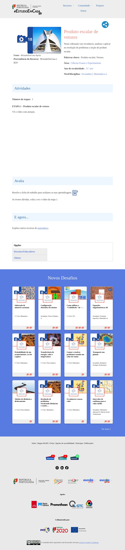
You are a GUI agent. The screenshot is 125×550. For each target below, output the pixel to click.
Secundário (87, 74)
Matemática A (100, 74)
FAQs (52, 443)
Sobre (34, 443)
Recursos (67, 5)
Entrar (83, 11)
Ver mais (105, 429)
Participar (79, 443)
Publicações (88, 443)
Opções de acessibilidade (64, 443)
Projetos (100, 5)
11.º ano (89, 68)
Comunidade (84, 5)
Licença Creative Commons (89, 542)
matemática (43, 228)
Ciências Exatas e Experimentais (86, 63)
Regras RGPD (42, 443)
